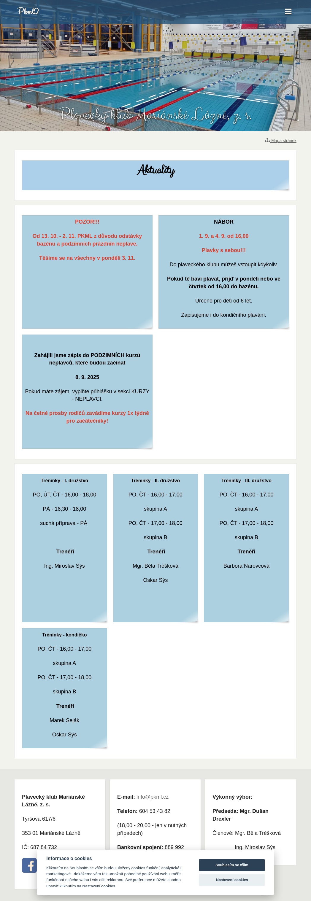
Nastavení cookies (232, 880)
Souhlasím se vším (231, 865)
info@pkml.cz (153, 797)
